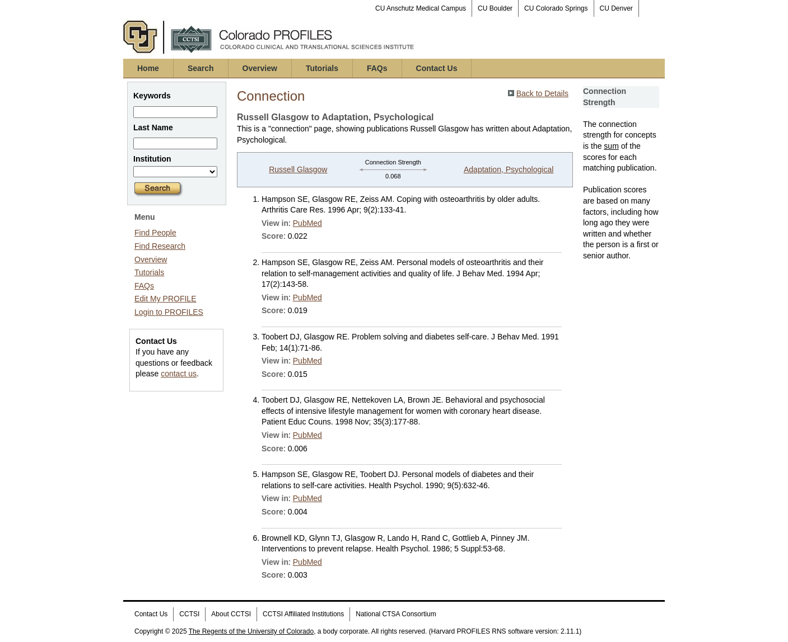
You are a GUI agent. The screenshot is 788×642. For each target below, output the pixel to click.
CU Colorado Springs (555, 8)
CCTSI (189, 614)
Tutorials (322, 68)
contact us (179, 373)
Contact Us (437, 68)
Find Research (159, 246)
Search (201, 68)
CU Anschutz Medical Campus (420, 8)
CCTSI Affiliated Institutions (303, 614)
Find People (155, 232)
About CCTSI (231, 614)
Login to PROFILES (168, 312)
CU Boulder (495, 8)
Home (148, 68)
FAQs (377, 68)
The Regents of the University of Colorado (251, 631)
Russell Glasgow (298, 169)
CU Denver (616, 8)
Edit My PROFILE (165, 298)
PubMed (307, 223)
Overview (260, 68)
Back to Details (542, 93)
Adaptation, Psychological (508, 169)
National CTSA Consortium (396, 614)
